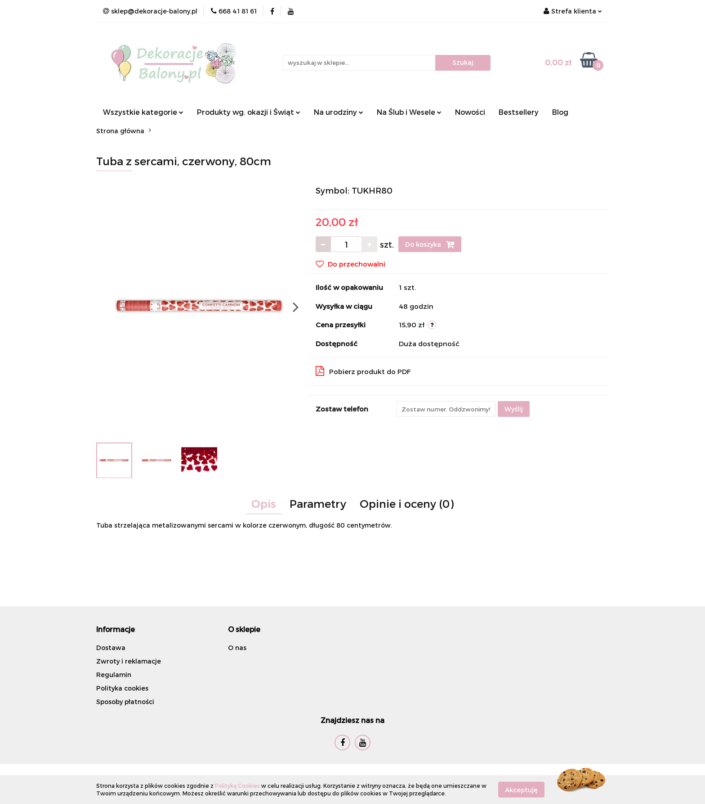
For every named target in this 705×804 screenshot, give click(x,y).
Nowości (470, 112)
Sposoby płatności (125, 701)
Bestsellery (519, 112)
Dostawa (110, 647)
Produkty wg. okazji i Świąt (248, 112)
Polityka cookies (122, 688)
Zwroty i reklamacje (128, 661)
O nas (237, 647)
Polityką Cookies (237, 785)
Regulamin (113, 674)
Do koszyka (430, 244)
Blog (560, 112)
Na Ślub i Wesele (409, 112)
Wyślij (513, 409)
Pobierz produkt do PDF (363, 371)
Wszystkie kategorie (143, 112)
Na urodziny (338, 112)
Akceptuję (521, 789)
